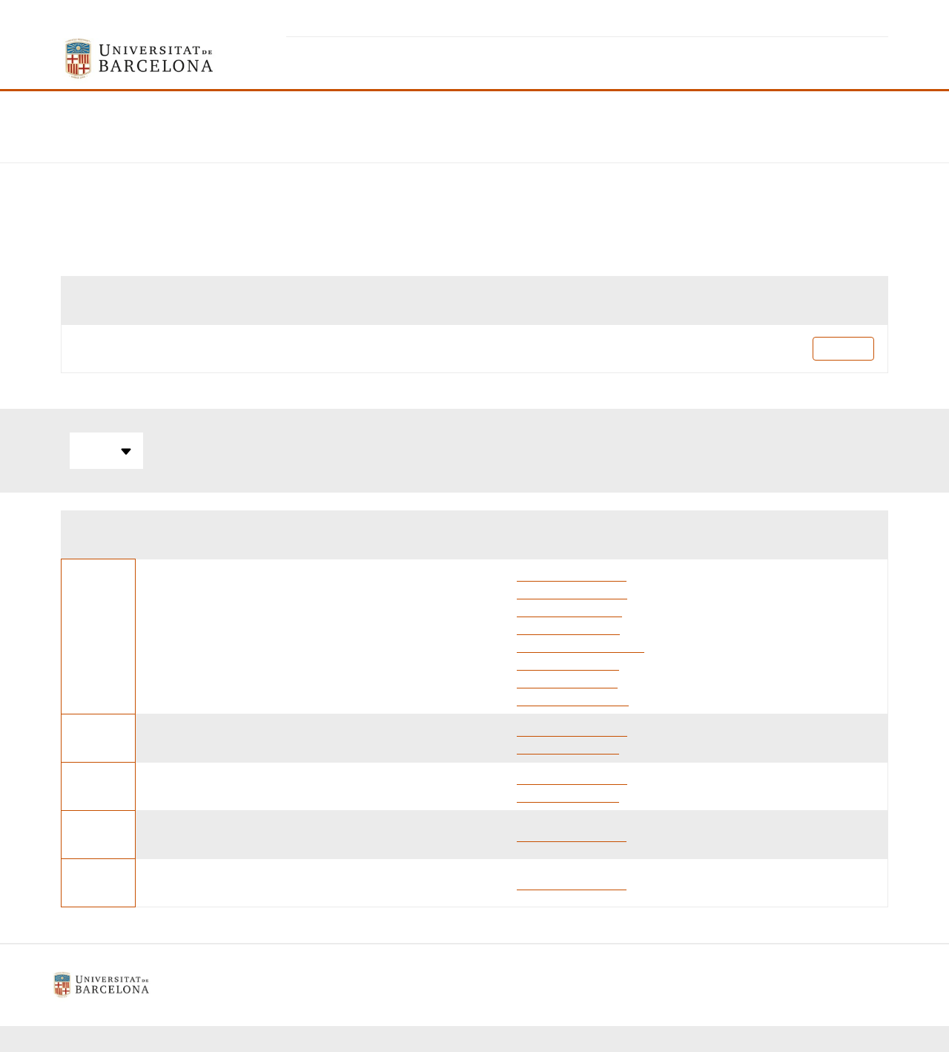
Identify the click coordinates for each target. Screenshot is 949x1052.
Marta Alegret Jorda (568, 627)
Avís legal (362, 985)
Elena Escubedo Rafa (571, 574)
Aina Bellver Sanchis (569, 609)
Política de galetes (455, 985)
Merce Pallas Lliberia (572, 592)
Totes (106, 451)
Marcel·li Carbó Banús (573, 698)
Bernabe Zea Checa (567, 681)
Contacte (545, 985)
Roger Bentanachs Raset (580, 645)
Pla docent (843, 348)
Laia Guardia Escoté (568, 663)
